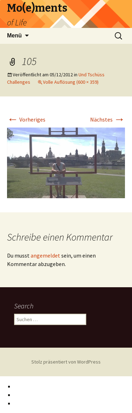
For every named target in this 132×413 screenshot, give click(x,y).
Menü (14, 36)
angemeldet (45, 255)
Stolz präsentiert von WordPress (66, 362)
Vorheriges (26, 119)
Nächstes (107, 119)
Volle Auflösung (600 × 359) (71, 82)
